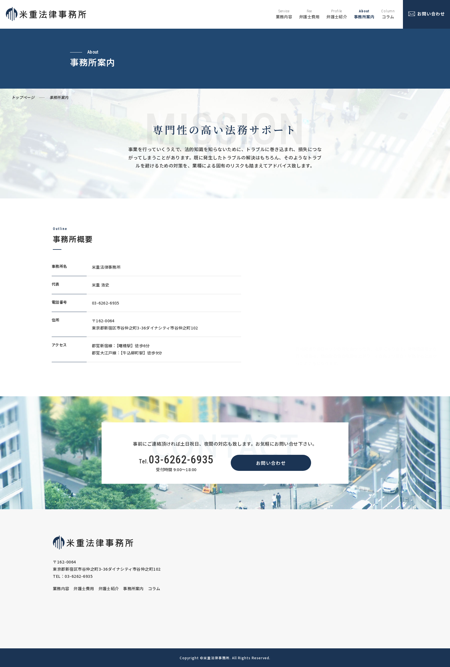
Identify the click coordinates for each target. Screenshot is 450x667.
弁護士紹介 (108, 588)
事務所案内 (133, 588)
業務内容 (61, 588)
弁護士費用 (83, 588)
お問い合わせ (271, 462)
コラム (154, 588)
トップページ (22, 97)
